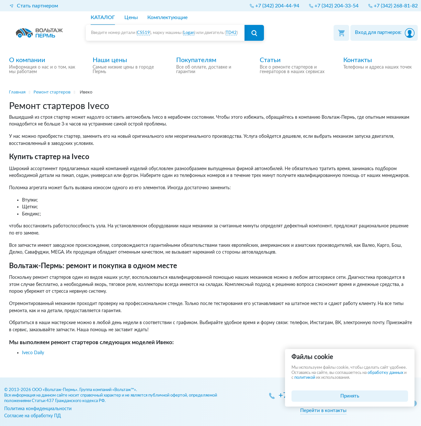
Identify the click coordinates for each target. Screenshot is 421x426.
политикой (304, 378)
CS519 (143, 33)
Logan (188, 33)
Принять (349, 396)
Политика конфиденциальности (38, 408)
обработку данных (385, 373)
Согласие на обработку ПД (32, 415)
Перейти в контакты (323, 410)
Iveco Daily (33, 352)
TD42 (231, 33)
